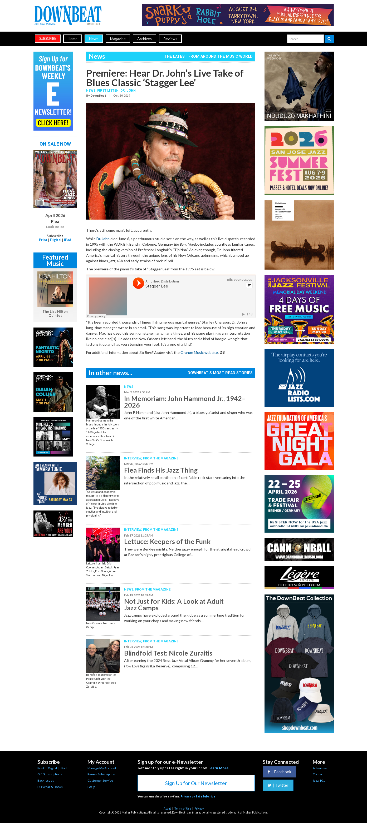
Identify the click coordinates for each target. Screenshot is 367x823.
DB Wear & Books (50, 787)
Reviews (170, 38)
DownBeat (98, 95)
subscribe (47, 39)
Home (72, 38)
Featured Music (55, 260)
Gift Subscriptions (49, 774)
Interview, (133, 458)
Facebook (279, 771)
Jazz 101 (319, 780)
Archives (144, 38)
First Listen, (108, 90)
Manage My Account (101, 768)
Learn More (218, 768)
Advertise (320, 768)
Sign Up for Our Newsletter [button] (196, 783)
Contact (318, 774)
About (167, 808)
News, (91, 90)
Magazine (118, 38)
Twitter (278, 785)
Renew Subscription (101, 774)
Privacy (199, 808)
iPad (67, 240)
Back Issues (45, 780)
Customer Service (100, 780)
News (94, 38)
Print (43, 240)
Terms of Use (182, 808)
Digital (55, 240)
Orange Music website (199, 352)
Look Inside (55, 227)
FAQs (91, 787)
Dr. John (128, 90)
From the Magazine (160, 458)
